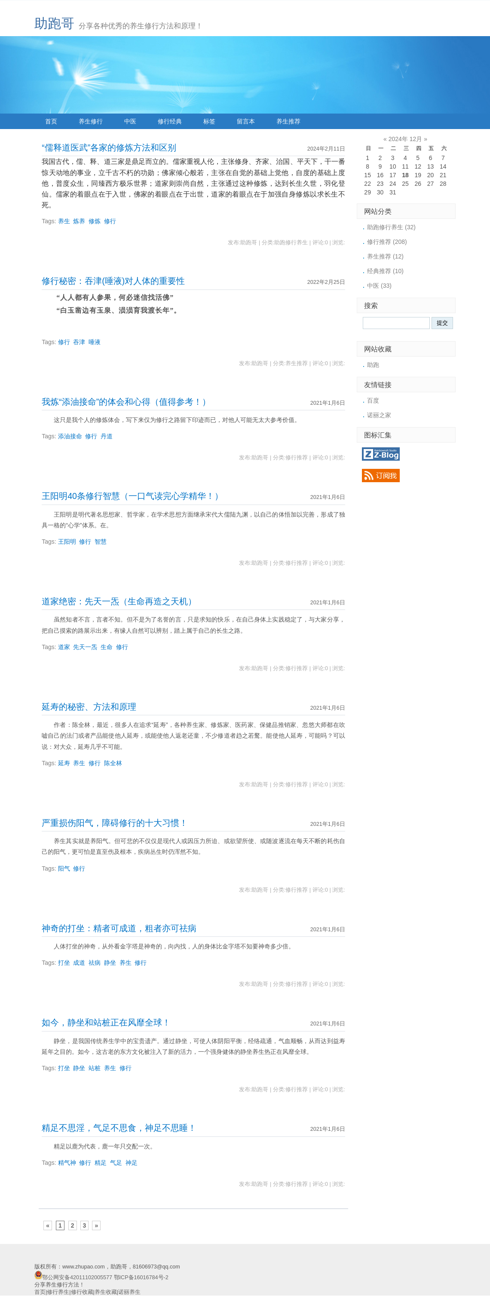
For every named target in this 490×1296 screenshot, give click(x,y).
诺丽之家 (379, 415)
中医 (130, 121)
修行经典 (170, 121)
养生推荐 (288, 121)
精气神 (67, 1162)
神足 (132, 1162)
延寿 (64, 763)
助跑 (373, 364)
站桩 (95, 1068)
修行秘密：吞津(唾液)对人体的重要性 (113, 281)
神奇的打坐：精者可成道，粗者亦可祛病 (119, 928)
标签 (209, 121)
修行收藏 (82, 1292)
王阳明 (67, 541)
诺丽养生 (129, 1292)
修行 (110, 221)
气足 (116, 1162)
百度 (373, 400)
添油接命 (70, 436)
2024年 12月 (406, 138)
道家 (64, 646)
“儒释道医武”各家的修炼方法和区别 (109, 147)
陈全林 (113, 763)
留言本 (246, 121)
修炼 (95, 221)
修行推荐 (387, 241)
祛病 (95, 962)
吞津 (79, 342)
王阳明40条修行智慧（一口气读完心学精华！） (132, 496)
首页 (51, 121)
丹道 (107, 436)
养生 (64, 221)
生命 (107, 646)
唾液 (95, 342)
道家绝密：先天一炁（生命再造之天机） (119, 601)
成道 (79, 962)
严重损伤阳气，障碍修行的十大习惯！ (115, 823)
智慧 (101, 541)
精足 (101, 1162)
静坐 (110, 962)
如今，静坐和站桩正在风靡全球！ (106, 1022)
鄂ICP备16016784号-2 (141, 1277)
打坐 (64, 962)
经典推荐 (385, 271)
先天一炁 (85, 646)
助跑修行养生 (391, 227)
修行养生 (58, 1292)
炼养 (79, 221)
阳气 (64, 868)
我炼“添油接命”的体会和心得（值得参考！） (126, 401)
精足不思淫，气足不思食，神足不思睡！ (119, 1128)
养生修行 (91, 121)
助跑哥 (54, 23)
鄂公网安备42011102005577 (77, 1277)
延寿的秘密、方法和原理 (89, 706)
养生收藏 (106, 1292)
